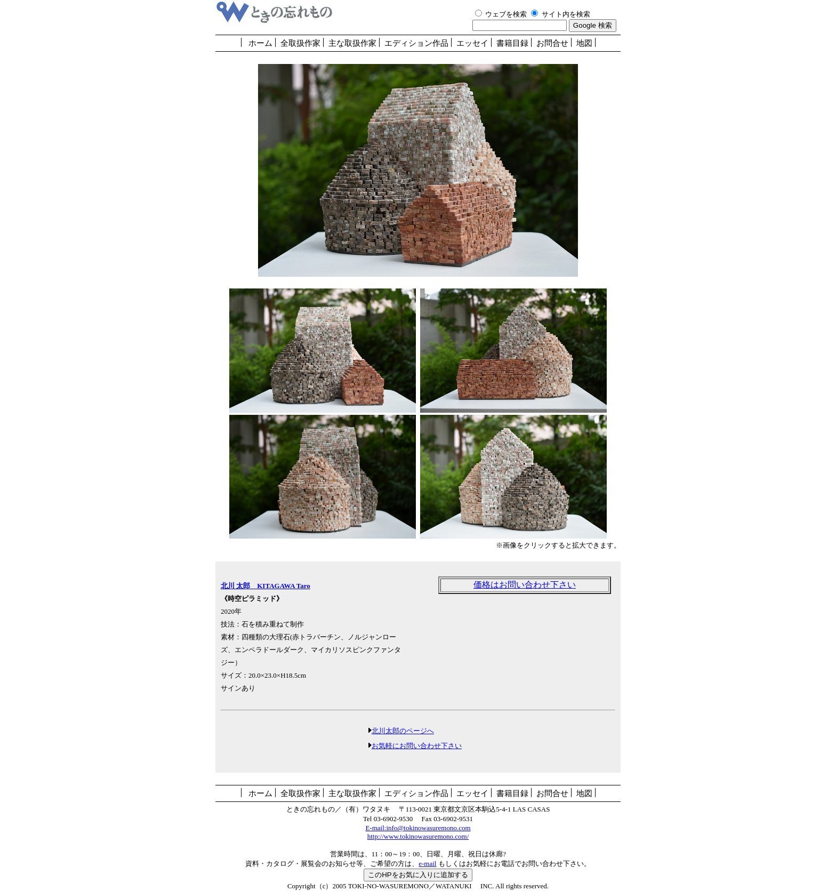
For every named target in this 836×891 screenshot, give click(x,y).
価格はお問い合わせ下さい (524, 584)
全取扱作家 (300, 43)
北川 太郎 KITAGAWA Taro (265, 586)
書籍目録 (512, 43)
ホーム (260, 43)
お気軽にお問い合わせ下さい (417, 746)
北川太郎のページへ (403, 731)
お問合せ (552, 43)
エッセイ (472, 43)
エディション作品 (416, 43)
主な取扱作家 (352, 43)
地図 (584, 43)
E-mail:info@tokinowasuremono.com (417, 828)
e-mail (427, 864)
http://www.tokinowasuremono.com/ (418, 836)
